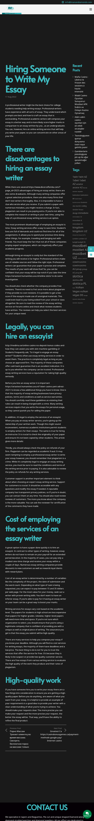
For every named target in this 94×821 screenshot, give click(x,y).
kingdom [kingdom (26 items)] (78, 227)
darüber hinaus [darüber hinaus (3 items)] (78, 210)
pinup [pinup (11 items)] (79, 269)
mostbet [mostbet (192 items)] (80, 245)
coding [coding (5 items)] (84, 206)
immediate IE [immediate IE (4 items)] (77, 220)
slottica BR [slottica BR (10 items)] (78, 280)
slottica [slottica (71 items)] (78, 276)
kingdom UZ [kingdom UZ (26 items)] (80, 231)
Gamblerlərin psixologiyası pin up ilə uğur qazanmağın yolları (81, 157)
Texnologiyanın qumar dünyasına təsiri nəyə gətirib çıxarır (82, 141)
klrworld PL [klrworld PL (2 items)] (82, 235)
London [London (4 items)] (75, 238)
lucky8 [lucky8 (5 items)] (75, 242)
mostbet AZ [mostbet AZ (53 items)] (80, 250)
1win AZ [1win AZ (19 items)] (82, 176)
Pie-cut (46, 816)
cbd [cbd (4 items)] (74, 206)
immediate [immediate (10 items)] (83, 213)
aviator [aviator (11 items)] (79, 184)
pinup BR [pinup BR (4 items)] (78, 273)
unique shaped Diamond (66, 816)
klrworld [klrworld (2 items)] (75, 235)
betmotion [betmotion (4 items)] (76, 195)
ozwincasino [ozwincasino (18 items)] (79, 261)
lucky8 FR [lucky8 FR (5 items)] (81, 242)
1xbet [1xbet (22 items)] (76, 180)
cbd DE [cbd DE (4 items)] (78, 206)
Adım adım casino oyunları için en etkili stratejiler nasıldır (80, 124)
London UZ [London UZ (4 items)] (83, 238)
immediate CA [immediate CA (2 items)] (77, 217)
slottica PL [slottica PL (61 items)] (80, 283)
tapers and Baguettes (31, 816)
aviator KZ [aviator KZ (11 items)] (78, 187)
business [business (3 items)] (84, 202)
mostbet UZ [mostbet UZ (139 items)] (79, 255)
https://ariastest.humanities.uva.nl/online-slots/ (28, 276)
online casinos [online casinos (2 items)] (82, 258)
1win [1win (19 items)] (75, 176)
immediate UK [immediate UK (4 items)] (78, 224)
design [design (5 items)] (75, 213)
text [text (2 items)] (74, 288)
